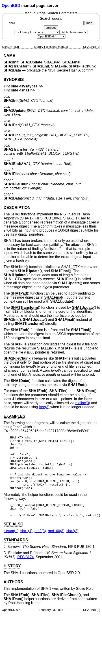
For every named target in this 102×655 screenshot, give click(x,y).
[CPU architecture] (74, 32)
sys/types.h (31, 86)
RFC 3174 (25, 570)
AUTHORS (13, 595)
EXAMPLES (14, 416)
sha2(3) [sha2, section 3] (72, 544)
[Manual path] (51, 36)
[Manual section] (37, 32)
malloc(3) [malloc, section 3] (82, 403)
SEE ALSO (13, 537)
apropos (51, 27)
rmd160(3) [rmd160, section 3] (56, 544)
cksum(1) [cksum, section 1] (11, 544)
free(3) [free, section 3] (44, 407)
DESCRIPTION (17, 207)
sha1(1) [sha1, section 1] (26, 544)
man (89, 23)
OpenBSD (11, 5)
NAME (9, 55)
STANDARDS (16, 553)
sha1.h (27, 90)
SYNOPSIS (14, 79)
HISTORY (12, 579)
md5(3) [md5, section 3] (40, 544)
